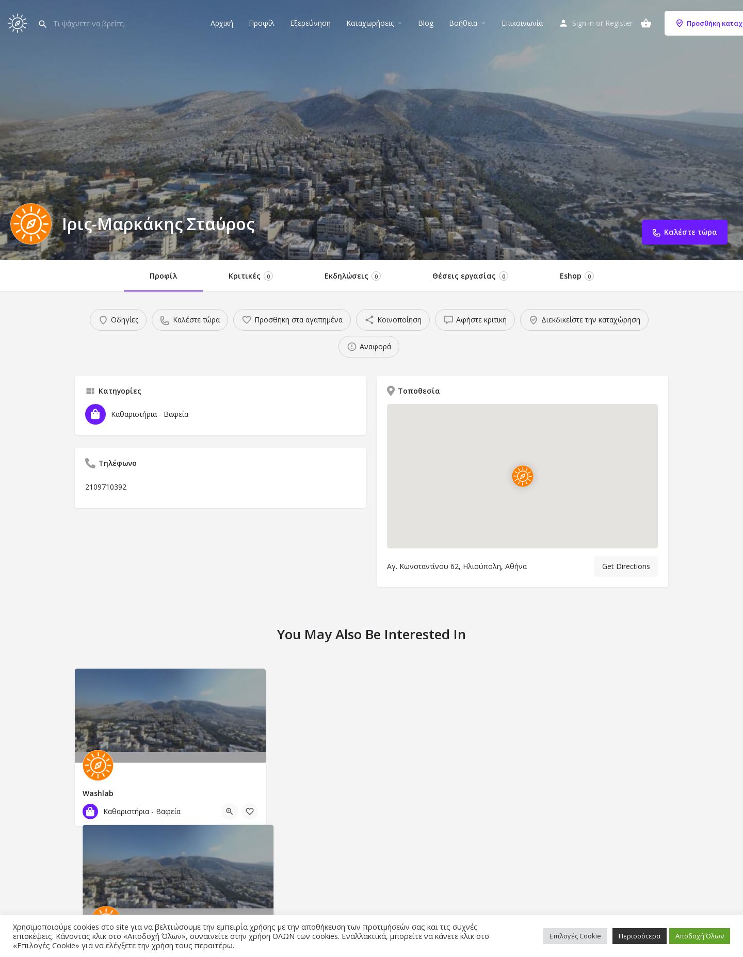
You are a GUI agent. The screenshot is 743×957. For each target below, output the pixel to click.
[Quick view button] (229, 811)
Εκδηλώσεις (353, 276)
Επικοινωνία (522, 23)
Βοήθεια (463, 23)
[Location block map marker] (523, 476)
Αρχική (222, 23)
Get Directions (626, 566)
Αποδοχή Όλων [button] (699, 935)
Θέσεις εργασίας (470, 276)
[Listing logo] (31, 224)
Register (619, 23)
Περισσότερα (639, 935)
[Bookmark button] (249, 811)
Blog (425, 23)
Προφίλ (261, 23)
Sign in (583, 23)
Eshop (577, 276)
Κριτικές (251, 276)
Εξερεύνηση (310, 23)
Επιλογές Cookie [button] (575, 935)
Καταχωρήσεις (370, 23)
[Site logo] (19, 22)
